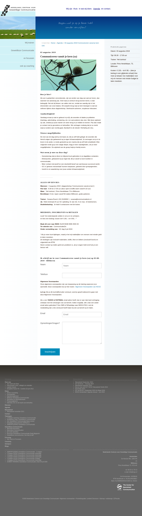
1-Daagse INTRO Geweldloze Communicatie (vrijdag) (23, 458)
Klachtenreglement (12, 396)
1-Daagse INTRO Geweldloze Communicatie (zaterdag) (24, 453)
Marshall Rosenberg (13, 428)
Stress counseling (12, 393)
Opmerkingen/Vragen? (49, 323)
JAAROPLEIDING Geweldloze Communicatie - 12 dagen (24, 452)
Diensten (8, 405)
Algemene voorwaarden (67, 498)
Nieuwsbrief (9, 410)
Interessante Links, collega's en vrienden (19, 385)
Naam (42, 264)
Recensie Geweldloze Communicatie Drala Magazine (23, 433)
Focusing (8, 437)
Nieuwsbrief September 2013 (84, 382)
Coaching (8, 441)
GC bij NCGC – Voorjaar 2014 (84, 384)
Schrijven (8, 444)
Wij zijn (69, 9)
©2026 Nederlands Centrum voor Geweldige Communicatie (40, 498)
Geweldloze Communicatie (22, 50)
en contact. (106, 9)
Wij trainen (29, 43)
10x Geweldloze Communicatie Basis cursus (20, 421)
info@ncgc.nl (133, 472)
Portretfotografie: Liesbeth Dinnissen (87, 498)
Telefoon (44, 274)
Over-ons (8, 382)
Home (53, 43)
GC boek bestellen (12, 432)
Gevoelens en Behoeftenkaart (16, 399)
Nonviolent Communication (15, 430)
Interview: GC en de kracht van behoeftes (19, 403)
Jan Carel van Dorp (13, 384)
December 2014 (80, 389)
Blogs (7, 446)
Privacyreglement (12, 401)
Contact (7, 414)
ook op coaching (27, 66)
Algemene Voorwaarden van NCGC (88, 287)
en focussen (29, 58)
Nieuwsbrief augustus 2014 (83, 385)
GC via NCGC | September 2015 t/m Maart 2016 (90, 390)
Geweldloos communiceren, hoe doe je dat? (20, 435)
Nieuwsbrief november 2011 (15, 411)
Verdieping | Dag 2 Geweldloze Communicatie (21, 419)
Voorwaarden (11, 394)
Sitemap (102, 498)
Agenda (96, 9)
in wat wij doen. (85, 9)
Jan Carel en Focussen (14, 439)
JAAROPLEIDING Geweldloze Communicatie (21, 424)
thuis (75, 9)
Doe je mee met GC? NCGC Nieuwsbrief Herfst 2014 (91, 387)
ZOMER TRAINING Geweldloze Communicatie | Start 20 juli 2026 (27, 462)
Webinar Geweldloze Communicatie (18, 398)
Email (42, 313)
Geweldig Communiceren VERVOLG (18, 423)
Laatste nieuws (11, 387)
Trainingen (8, 416)
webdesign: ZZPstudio (113, 498)
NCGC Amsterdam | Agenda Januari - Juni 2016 (90, 392)
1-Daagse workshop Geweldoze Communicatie (21, 418)
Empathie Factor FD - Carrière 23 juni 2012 (20, 389)
